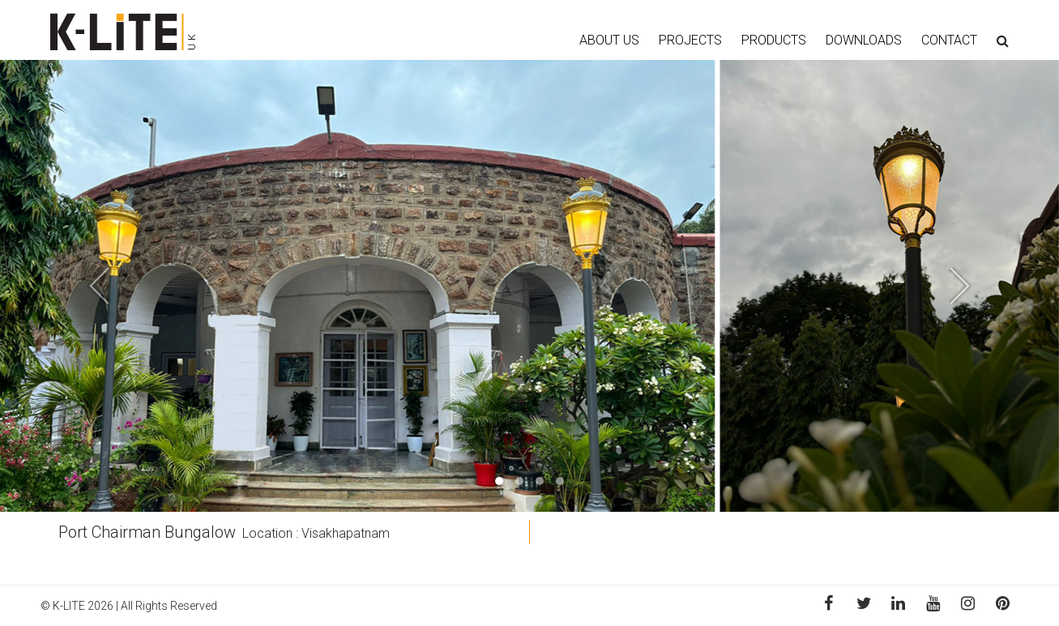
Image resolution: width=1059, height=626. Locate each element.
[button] (79, 286)
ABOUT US (609, 40)
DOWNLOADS (864, 40)
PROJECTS (690, 40)
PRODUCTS (773, 40)
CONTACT (949, 40)
